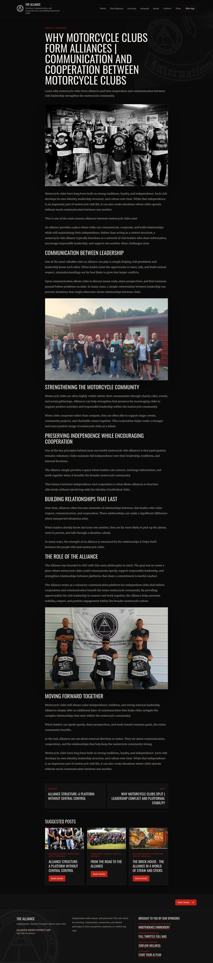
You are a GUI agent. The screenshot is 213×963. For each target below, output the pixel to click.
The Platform (116, 8)
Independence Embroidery (154, 927)
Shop (178, 8)
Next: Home (186, 902)
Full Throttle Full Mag (152, 936)
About (156, 8)
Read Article (57, 878)
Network (144, 8)
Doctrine (131, 8)
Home (103, 8)
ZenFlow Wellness (149, 945)
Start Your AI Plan (149, 954)
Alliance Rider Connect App (34, 930)
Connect (167, 8)
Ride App (190, 8)
